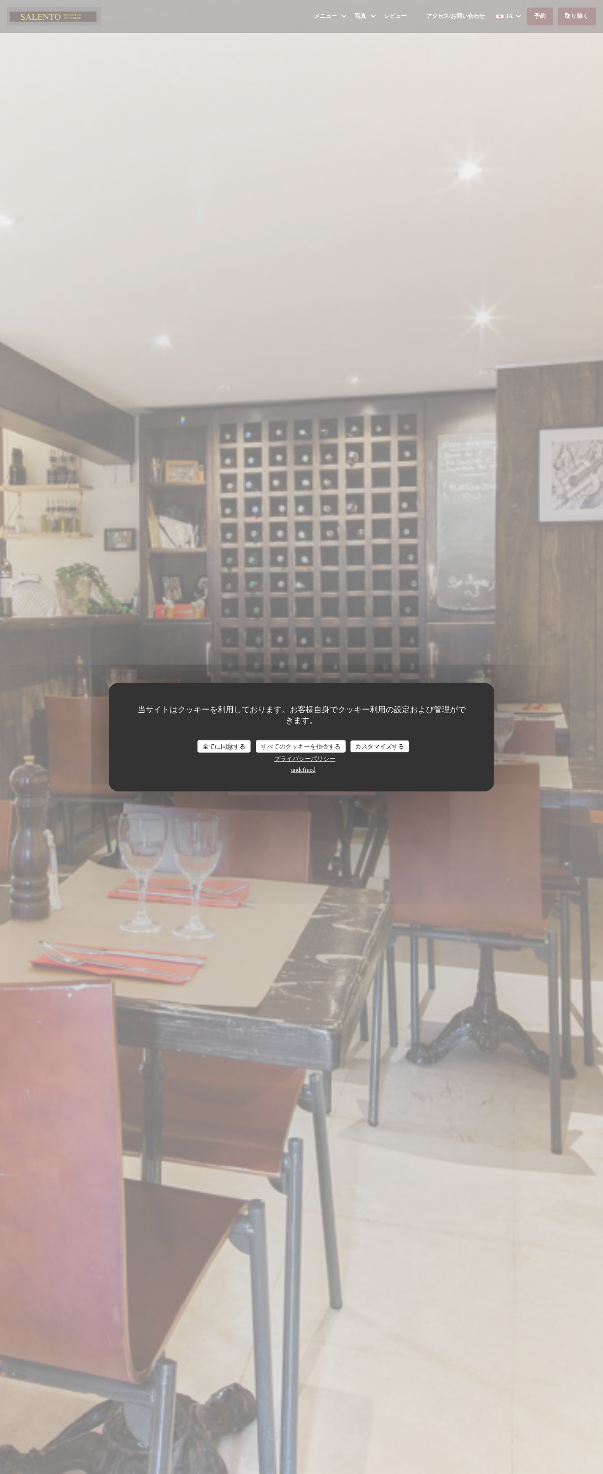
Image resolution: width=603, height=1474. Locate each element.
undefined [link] (303, 769)
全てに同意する (224, 745)
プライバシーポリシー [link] (304, 758)
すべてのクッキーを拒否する (301, 745)
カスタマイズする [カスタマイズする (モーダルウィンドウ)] (379, 745)
